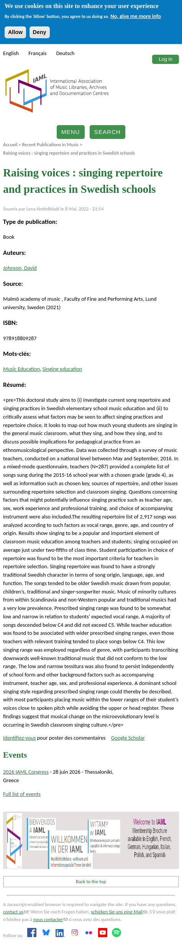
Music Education (21, 368)
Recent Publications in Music (50, 144)
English (11, 53)
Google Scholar (128, 737)
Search (107, 132)
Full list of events (22, 794)
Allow (15, 32)
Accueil (10, 144)
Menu (70, 132)
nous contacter (50, 919)
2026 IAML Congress (26, 771)
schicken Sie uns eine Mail (119, 912)
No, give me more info (135, 16)
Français (37, 53)
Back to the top (91, 881)
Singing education (62, 368)
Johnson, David (20, 267)
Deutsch (65, 53)
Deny (39, 32)
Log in (165, 59)
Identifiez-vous (19, 737)
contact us (15, 912)
